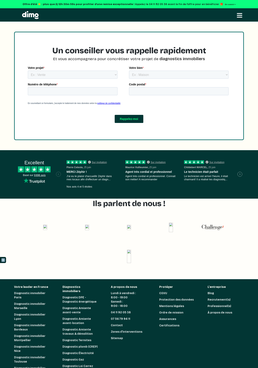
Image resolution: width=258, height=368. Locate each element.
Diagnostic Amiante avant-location (76, 321)
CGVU (163, 293)
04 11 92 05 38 (121, 312)
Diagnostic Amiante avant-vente (76, 310)
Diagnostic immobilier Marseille (29, 306)
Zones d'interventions (126, 331)
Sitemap (117, 338)
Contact (117, 325)
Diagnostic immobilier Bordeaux (29, 327)
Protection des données (176, 299)
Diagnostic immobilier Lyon (29, 317)
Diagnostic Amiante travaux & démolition (77, 331)
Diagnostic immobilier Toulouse (29, 359)
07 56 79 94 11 (120, 319)
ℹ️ (3, 260)
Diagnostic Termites (76, 340)
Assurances (167, 319)
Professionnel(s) (219, 306)
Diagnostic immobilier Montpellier (29, 338)
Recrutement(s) (219, 299)
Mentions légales (171, 306)
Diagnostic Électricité (78, 353)
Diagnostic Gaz (73, 359)
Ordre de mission (171, 312)
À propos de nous (220, 312)
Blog (211, 293)
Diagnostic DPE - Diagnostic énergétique (79, 299)
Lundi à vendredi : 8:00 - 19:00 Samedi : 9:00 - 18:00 (123, 299)
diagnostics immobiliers (182, 59)
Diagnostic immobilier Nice (29, 349)
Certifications (169, 325)
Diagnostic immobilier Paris (29, 295)
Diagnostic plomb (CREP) (80, 346)
